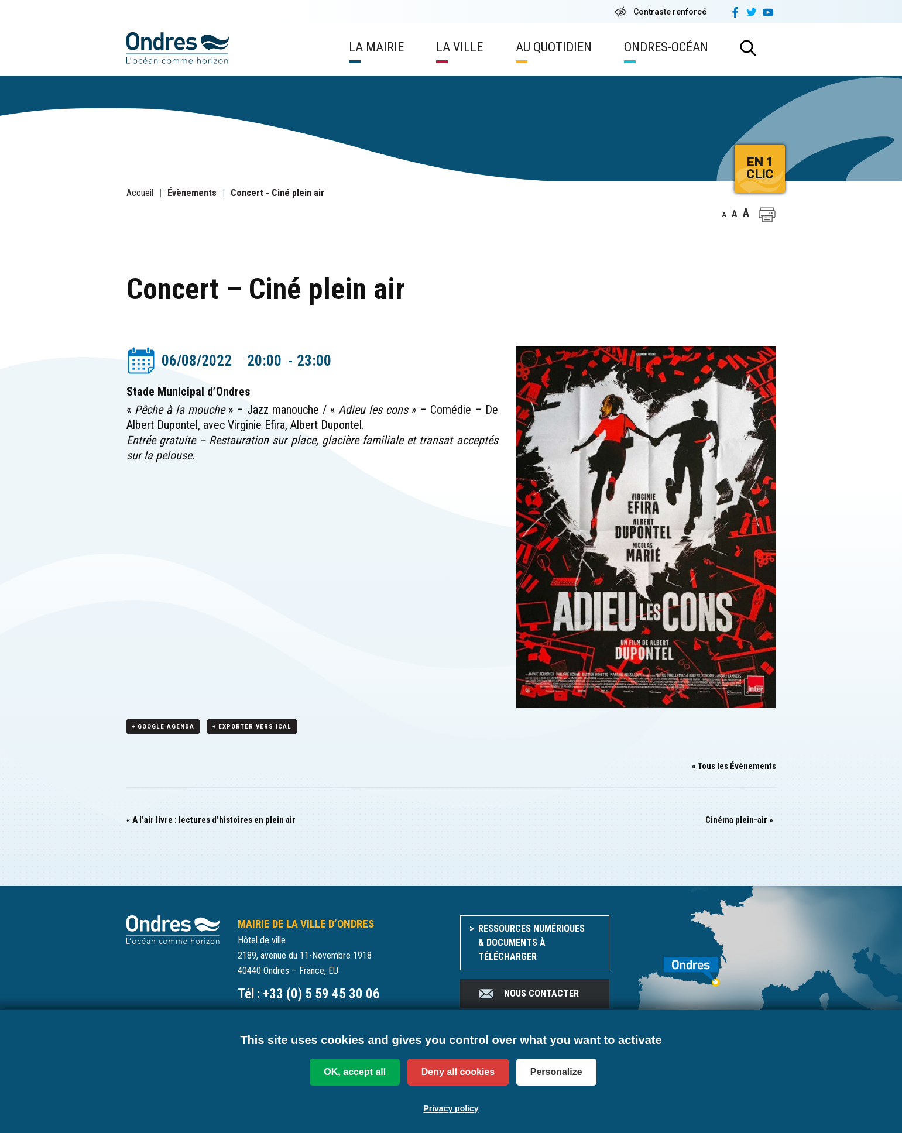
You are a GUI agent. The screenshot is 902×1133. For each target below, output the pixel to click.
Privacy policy (450, 1108)
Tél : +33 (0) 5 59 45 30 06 (309, 994)
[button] (767, 215)
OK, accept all (355, 1072)
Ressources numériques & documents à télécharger (531, 943)
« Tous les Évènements (734, 766)
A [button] (724, 215)
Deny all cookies (458, 1072)
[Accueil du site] (173, 929)
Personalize (556, 1072)
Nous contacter (528, 994)
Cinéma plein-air (739, 820)
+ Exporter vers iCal (251, 727)
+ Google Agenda (163, 727)
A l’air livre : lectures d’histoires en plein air (211, 820)
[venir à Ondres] (701, 965)
